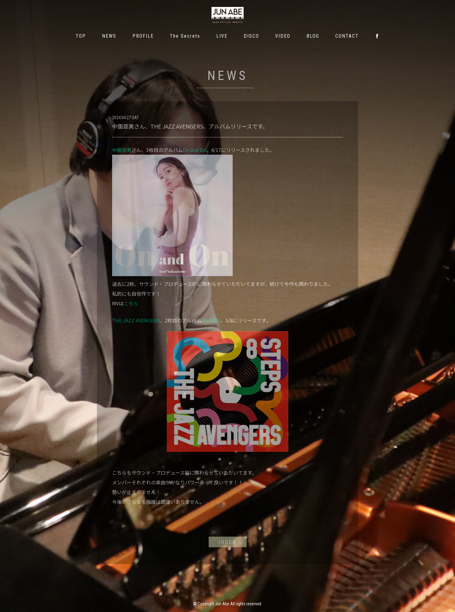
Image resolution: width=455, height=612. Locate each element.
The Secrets (185, 36)
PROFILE (143, 36)
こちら (131, 303)
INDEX (228, 542)
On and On (194, 149)
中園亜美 (122, 149)
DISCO (251, 36)
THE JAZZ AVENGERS (136, 320)
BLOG (312, 36)
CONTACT (347, 36)
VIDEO (282, 36)
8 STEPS (211, 320)
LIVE (221, 36)
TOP (81, 36)
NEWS (109, 36)
